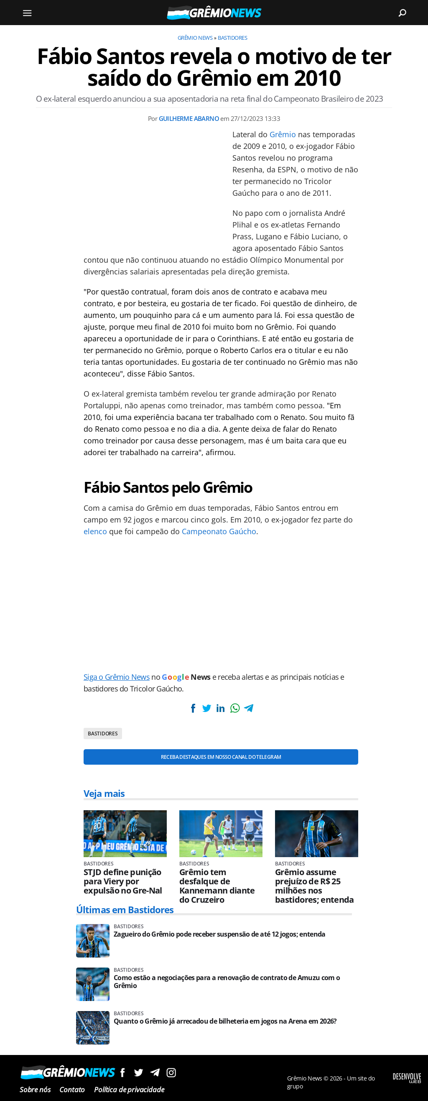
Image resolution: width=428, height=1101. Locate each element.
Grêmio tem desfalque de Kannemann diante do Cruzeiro (217, 886)
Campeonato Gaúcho (219, 531)
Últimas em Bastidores (125, 909)
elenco (95, 531)
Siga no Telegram (155, 1072)
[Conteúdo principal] (214, 550)
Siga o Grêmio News (117, 677)
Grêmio (283, 134)
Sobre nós (35, 1089)
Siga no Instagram (171, 1072)
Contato (72, 1089)
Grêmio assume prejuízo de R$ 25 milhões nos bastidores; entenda (314, 886)
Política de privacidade (129, 1089)
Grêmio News (195, 37)
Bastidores (232, 37)
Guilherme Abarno (189, 118)
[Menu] (27, 12)
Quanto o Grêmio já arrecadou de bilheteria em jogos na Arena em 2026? (225, 1021)
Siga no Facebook (122, 1072)
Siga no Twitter (138, 1072)
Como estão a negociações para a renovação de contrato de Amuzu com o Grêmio (227, 982)
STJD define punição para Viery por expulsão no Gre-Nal (123, 881)
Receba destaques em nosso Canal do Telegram (221, 756)
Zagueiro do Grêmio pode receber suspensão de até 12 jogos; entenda (220, 934)
